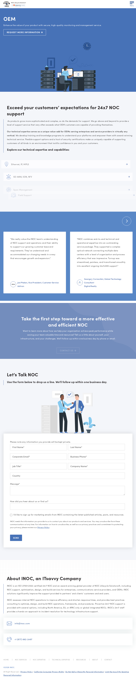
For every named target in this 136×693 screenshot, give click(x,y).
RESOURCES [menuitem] (81, 660)
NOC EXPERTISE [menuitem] (39, 660)
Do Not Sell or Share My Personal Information (84, 671)
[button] (126, 221)
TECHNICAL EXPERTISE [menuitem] (61, 660)
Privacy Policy (43, 527)
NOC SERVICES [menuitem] (21, 660)
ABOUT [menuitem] (95, 660)
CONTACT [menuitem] (108, 660)
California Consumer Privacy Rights (49, 671)
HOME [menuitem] (6, 660)
